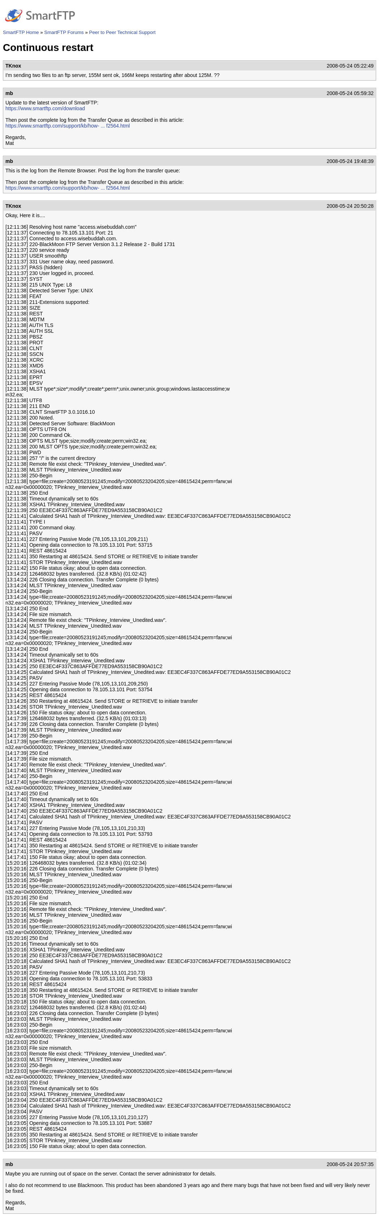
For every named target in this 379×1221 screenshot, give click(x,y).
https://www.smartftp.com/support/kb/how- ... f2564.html (67, 126)
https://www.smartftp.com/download (45, 108)
